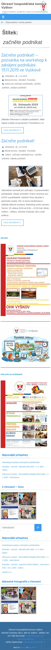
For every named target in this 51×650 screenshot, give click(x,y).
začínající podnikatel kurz (23, 155)
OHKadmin (9, 76)
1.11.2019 (22, 76)
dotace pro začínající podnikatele (19, 84)
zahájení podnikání (18, 88)
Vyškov (8, 155)
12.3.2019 (22, 147)
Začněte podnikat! (17, 141)
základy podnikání (18, 158)
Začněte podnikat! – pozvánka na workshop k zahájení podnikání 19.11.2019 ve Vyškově (24, 62)
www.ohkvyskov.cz (25, 639)
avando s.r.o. (7, 572)
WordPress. (33, 647)
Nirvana (23, 647)
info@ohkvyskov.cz (34, 636)
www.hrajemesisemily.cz (34, 642)
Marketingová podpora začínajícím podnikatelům (21, 462)
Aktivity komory (10, 80)
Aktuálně (22, 80)
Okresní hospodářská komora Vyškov (24, 5)
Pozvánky (31, 80)
